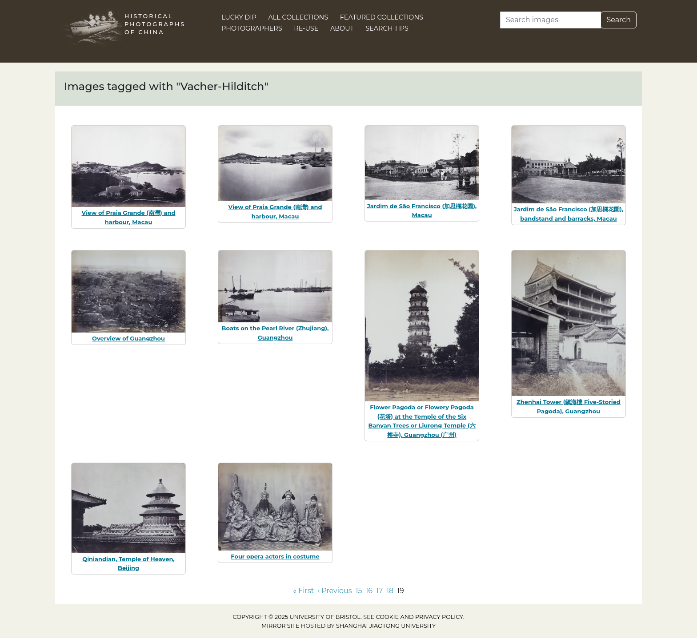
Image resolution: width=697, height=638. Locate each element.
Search (618, 20)
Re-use (306, 28)
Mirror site (280, 625)
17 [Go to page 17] (379, 590)
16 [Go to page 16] (369, 590)
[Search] (550, 20)
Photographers (251, 28)
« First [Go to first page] (303, 590)
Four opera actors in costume (275, 556)
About (342, 28)
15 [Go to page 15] (359, 590)
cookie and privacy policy (419, 617)
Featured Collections (381, 17)
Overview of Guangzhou (128, 338)
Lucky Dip (238, 17)
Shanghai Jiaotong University (386, 625)
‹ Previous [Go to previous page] (334, 590)
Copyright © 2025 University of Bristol (297, 617)
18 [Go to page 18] (389, 590)
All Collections (298, 17)
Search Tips (387, 28)
